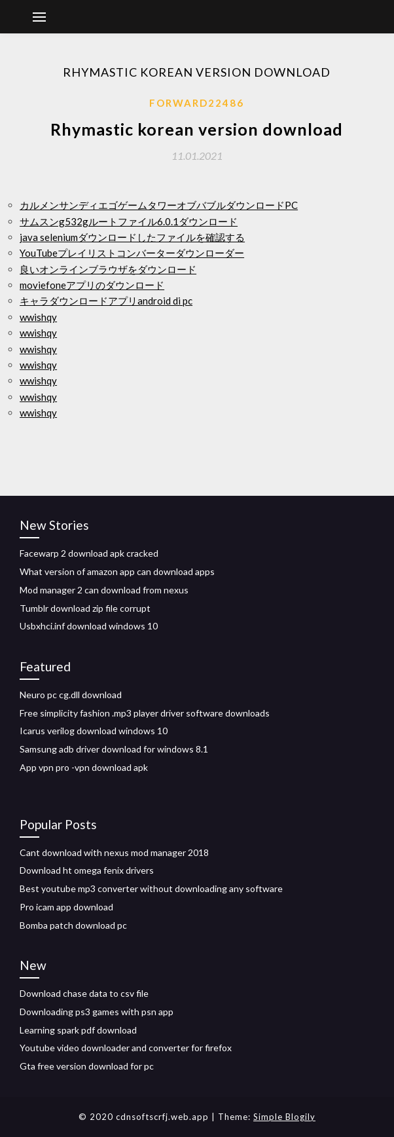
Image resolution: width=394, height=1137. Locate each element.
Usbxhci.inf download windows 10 (89, 625)
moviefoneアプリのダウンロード (92, 285)
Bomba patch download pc (73, 925)
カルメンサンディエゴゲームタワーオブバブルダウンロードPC (159, 205)
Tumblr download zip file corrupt (85, 608)
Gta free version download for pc (87, 1066)
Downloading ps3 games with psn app (96, 1011)
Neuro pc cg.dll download (71, 694)
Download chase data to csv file (84, 993)
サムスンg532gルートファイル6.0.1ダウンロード (129, 221)
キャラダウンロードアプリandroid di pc (106, 301)
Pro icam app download (66, 906)
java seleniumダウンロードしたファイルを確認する (132, 237)
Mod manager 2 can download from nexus (104, 589)
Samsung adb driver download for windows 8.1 (114, 749)
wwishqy (38, 317)
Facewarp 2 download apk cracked (89, 553)
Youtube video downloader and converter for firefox (126, 1047)
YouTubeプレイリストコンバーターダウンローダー (132, 253)
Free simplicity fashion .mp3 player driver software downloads (145, 712)
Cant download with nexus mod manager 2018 (114, 852)
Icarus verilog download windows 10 (94, 730)
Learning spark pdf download (78, 1029)
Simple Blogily (284, 1116)
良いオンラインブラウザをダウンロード (108, 269)
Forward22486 (196, 103)
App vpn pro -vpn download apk (84, 767)
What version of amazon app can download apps (117, 571)
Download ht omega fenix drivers (87, 870)
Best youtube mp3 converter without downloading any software (151, 888)
